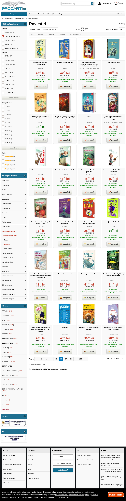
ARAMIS (9, 60)
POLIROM (10, 76)
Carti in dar (5, 185)
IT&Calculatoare (7, 222)
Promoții (30, 460)
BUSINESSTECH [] (10, 343)
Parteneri (31, 474)
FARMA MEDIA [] (9, 338)
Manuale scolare (7, 262)
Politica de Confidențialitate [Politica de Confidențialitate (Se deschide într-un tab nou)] (79, 495)
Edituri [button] (5, 306)
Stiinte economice (8, 276)
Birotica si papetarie (8, 294)
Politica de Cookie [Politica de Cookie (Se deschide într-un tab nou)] (61, 495)
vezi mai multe (14, 98)
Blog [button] (104, 450)
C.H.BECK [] (8, 357)
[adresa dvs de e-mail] (63, 463)
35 (55, 359)
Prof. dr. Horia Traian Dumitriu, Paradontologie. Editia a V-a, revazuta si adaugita (111, 457)
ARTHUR (40, 69)
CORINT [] (7, 334)
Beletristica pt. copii (10, 235)
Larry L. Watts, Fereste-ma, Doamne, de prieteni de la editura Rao (112, 477)
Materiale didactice (8, 289)
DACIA (8, 56)
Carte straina (6, 181)
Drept (4, 217)
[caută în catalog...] (75, 3)
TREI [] (6, 320)
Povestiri (7, 244)
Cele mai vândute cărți (84, 455)
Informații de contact (9, 483)
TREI (7, 68)
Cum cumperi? (8, 469)
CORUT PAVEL (7, 366)
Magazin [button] (32, 450)
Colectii (4, 213)
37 (65, 359)
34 (51, 359)
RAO (113, 226)
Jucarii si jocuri (7, 194)
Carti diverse (6, 208)
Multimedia (5, 271)
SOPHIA (40, 280)
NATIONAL (10, 72)
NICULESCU (64, 280)
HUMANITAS (10, 93)
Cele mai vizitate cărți (84, 464)
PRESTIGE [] (8, 315)
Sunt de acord (115, 494)
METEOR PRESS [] (10, 375)
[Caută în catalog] (92, 3)
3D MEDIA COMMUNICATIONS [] (12, 390)
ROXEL (9, 88)
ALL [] (5, 404)
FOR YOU (65, 174)
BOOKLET (41, 122)
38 (69, 359)
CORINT (9, 80)
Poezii (6, 240)
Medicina (5, 266)
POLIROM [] (7, 329)
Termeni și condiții (9, 455)
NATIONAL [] (8, 325)
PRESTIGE (10, 64)
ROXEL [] (7, 352)
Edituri (30, 464)
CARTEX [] (7, 347)
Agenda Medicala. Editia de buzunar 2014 (110, 464)
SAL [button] (5, 432)
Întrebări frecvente (9, 478)
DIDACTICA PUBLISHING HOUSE (89, 69)
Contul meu (103, 3)
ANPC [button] (5, 416)
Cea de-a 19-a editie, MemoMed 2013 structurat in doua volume (111, 470)
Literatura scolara (8, 257)
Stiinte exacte (6, 280)
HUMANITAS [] (8, 361)
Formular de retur (33, 478)
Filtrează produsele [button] (10, 24)
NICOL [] (6, 400)
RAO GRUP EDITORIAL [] (12, 370)
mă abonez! (63, 470)
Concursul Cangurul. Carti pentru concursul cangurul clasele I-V (112, 485)
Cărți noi (30, 455)
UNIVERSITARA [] (9, 384)
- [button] (24, 24)
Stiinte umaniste (7, 285)
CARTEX (113, 69)
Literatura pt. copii (8, 231)
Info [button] (6, 450)
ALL (65, 122)
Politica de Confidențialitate (12, 464)
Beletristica (5, 199)
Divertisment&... (8, 253)
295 (79, 359)
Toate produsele (12, 36)
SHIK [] (6, 380)
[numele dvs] (63, 456)
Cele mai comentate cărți (85, 460)
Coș (118, 3)
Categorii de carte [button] (10, 176)
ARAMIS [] (7, 311)
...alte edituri (6, 409)
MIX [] (5, 395)
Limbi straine (6, 226)
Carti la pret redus (8, 190)
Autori (29, 469)
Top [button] (79, 450)
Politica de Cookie (9, 460)
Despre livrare (7, 474)
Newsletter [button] (58, 450)
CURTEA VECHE (113, 334)
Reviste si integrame (8, 299)
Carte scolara (6, 204)
